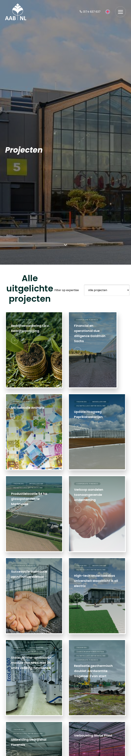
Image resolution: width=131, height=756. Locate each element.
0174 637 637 (89, 12)
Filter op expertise (66, 290)
